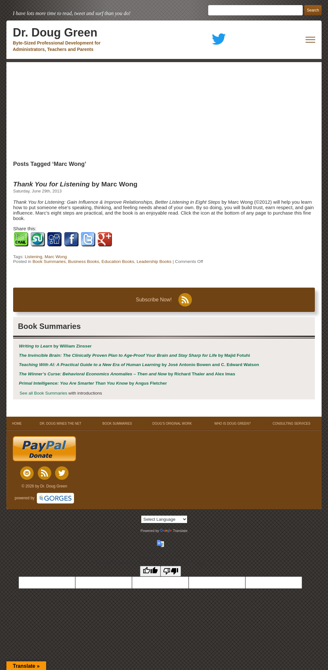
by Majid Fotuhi (134, 355)
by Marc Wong (75, 184)
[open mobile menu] (310, 40)
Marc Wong (56, 256)
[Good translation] (150, 571)
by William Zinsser (55, 346)
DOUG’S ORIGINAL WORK (172, 423)
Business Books (83, 261)
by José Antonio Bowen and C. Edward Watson (139, 364)
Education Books (118, 261)
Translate (173, 531)
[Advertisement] (164, 110)
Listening (33, 256)
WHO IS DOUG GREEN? (232, 423)
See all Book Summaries (43, 393)
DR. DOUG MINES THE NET (60, 423)
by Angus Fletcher (93, 383)
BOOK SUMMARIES (117, 423)
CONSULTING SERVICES (291, 423)
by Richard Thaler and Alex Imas (127, 374)
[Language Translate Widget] (164, 519)
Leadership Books (153, 261)
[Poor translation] (170, 571)
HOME (16, 423)
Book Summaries (49, 261)
